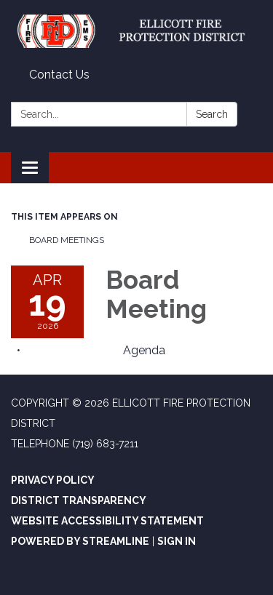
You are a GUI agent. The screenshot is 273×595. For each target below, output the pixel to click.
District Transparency (78, 500)
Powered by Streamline (80, 541)
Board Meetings (66, 240)
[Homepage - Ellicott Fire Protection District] (136, 31)
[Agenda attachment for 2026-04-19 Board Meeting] (144, 350)
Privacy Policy (53, 480)
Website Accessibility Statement (107, 521)
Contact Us (59, 74)
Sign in (176, 541)
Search (212, 114)
